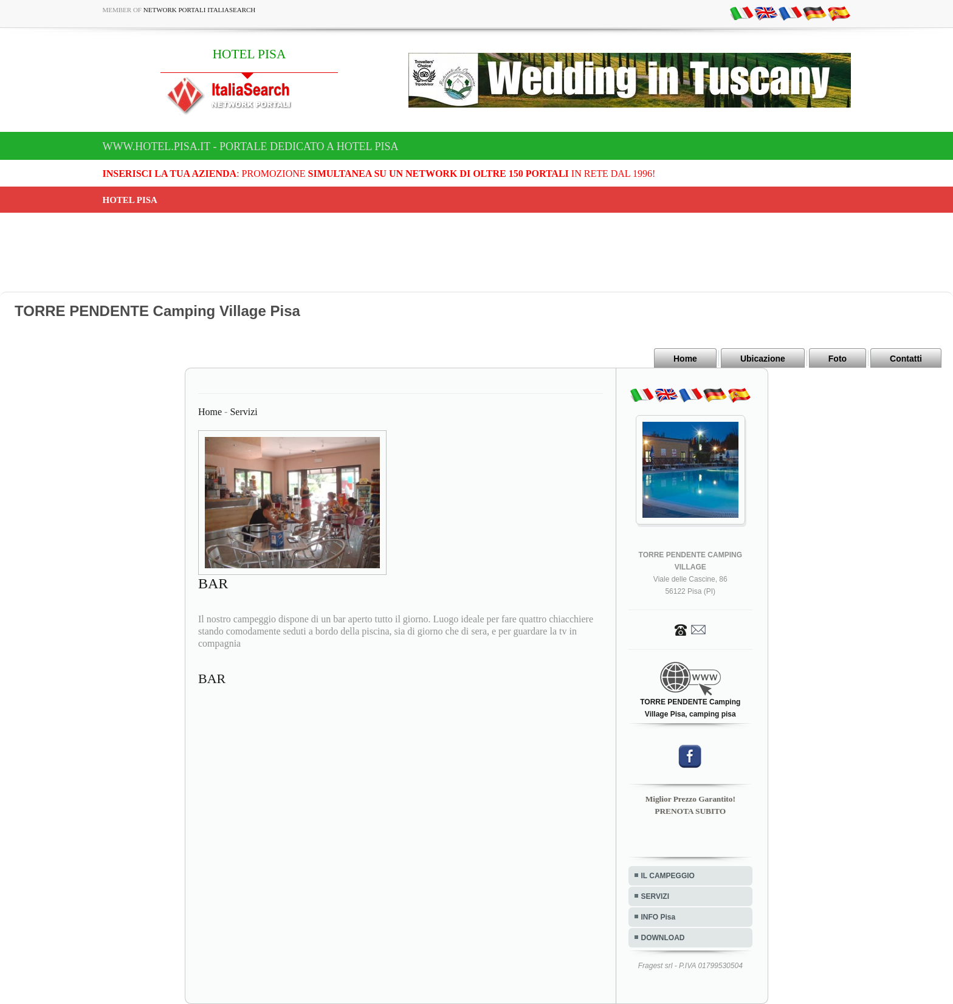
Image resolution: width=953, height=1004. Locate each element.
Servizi (243, 412)
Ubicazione (762, 358)
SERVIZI (655, 896)
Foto (837, 358)
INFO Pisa (658, 917)
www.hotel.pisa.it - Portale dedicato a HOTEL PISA (251, 146)
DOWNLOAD (663, 938)
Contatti (906, 358)
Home (685, 358)
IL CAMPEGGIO (668, 876)
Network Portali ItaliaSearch (199, 9)
